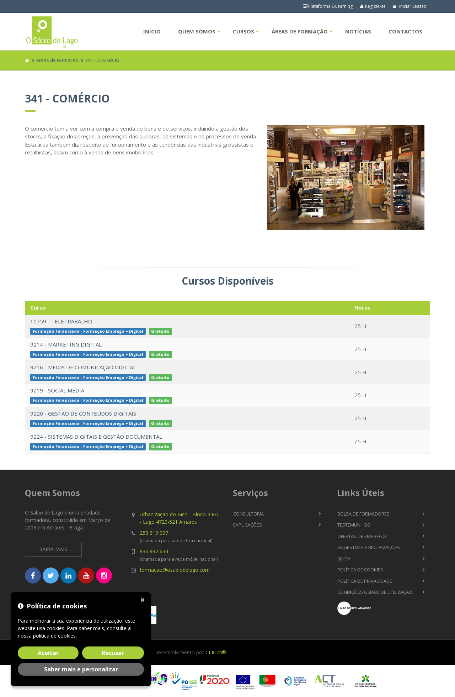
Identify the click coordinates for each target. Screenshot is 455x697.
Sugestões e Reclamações (368, 547)
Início (152, 31)
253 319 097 (154, 532)
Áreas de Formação (300, 31)
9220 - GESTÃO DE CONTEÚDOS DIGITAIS (83, 413)
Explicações (247, 525)
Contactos (405, 31)
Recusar (113, 653)
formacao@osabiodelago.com (175, 569)
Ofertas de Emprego (361, 536)
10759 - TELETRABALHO (61, 321)
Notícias (358, 31)
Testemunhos (353, 525)
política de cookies (54, 635)
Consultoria (248, 514)
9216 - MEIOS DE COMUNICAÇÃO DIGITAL (83, 367)
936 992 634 (154, 551)
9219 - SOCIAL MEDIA (57, 390)
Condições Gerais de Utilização (374, 592)
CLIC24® (215, 652)
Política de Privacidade (364, 581)
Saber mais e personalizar (81, 669)
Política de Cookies (360, 569)
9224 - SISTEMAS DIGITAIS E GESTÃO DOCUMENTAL (96, 436)
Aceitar (48, 653)
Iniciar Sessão (410, 6)
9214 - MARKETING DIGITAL (66, 344)
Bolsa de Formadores (363, 514)
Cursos (243, 31)
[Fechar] (144, 599)
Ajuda (343, 558)
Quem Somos (196, 31)
